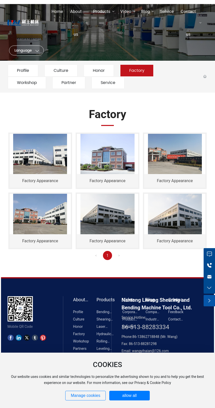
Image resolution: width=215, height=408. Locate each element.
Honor (99, 70)
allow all (129, 395)
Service (108, 82)
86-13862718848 (146, 337)
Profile (23, 70)
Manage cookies (85, 395)
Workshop (27, 82)
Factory (136, 70)
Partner (68, 82)
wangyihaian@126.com (150, 351)
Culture (61, 70)
